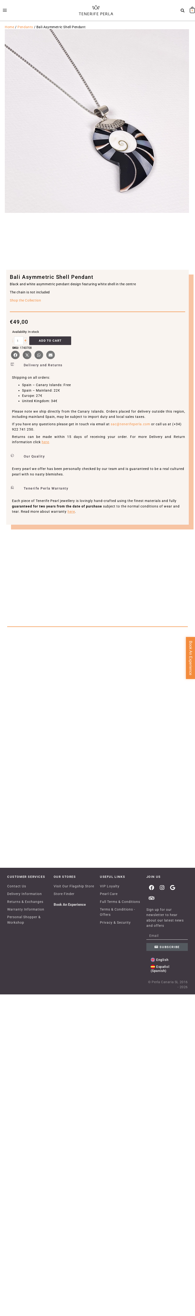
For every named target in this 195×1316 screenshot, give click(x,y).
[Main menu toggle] (4, 13)
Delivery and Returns (43, 371)
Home (9, 33)
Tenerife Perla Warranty (46, 494)
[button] (183, 14)
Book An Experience (70, 1227)
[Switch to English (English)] (159, 1282)
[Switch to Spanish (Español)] (167, 1291)
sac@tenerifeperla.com (130, 430)
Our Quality (34, 462)
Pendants (25, 33)
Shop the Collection (25, 306)
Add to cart (50, 347)
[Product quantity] (18, 347)
